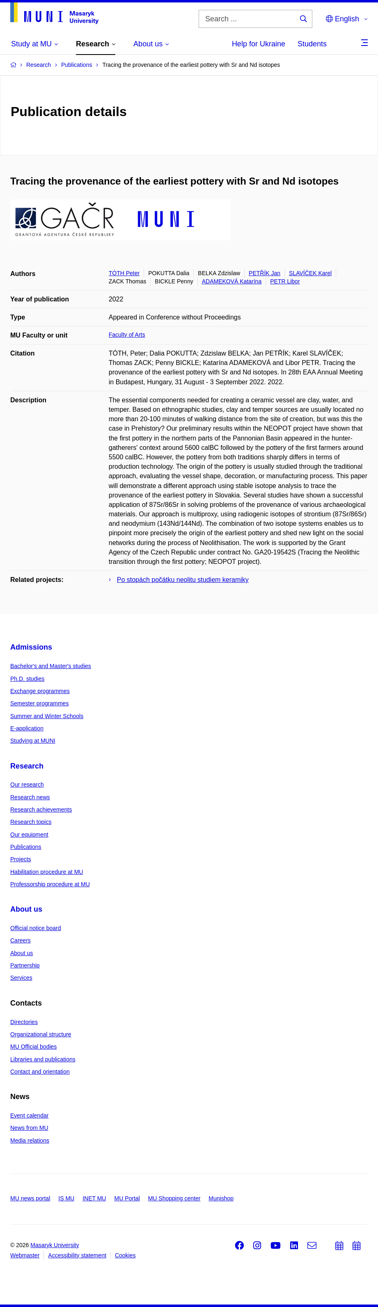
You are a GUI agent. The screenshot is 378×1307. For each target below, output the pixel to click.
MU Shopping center (174, 1198)
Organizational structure (40, 1034)
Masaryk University (54, 1245)
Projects (20, 859)
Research (27, 766)
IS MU (66, 1198)
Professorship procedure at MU (50, 884)
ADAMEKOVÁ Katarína (232, 281)
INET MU (94, 1198)
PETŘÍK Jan (264, 273)
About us (26, 909)
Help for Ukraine (258, 44)
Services (21, 977)
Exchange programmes (40, 691)
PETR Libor (285, 281)
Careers (20, 940)
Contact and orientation (40, 1071)
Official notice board (35, 928)
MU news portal (30, 1198)
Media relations (29, 1140)
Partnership (25, 965)
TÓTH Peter (124, 273)
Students (312, 44)
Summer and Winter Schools (46, 716)
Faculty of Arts (127, 334)
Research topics (30, 822)
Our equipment (29, 834)
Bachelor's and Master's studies (50, 666)
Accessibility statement (77, 1255)
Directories (24, 1022)
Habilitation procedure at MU (46, 872)
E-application (27, 728)
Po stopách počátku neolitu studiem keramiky (183, 579)
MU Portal (127, 1198)
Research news (30, 797)
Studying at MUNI (32, 740)
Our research (27, 784)
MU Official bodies (33, 1046)
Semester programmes (39, 703)
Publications (25, 847)
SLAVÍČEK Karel (310, 273)
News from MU (29, 1128)
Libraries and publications (43, 1059)
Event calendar (29, 1115)
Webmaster (24, 1255)
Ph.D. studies (27, 678)
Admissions (31, 647)
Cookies (125, 1255)
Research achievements (41, 809)
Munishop (221, 1198)
